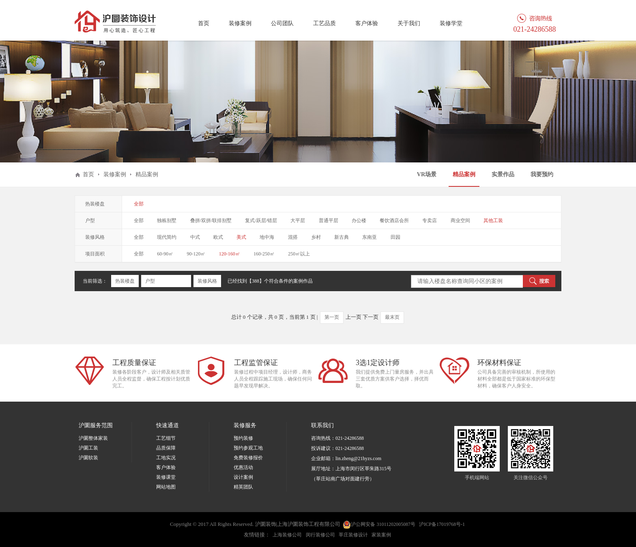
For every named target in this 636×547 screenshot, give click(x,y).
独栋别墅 (166, 220)
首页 (203, 23)
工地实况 (166, 458)
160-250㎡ (264, 254)
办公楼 (359, 220)
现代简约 (166, 237)
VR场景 (426, 174)
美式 (241, 237)
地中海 (267, 237)
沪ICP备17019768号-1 (442, 524)
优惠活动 (243, 467)
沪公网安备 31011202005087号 (379, 525)
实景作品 (503, 174)
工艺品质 (324, 23)
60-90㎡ (165, 254)
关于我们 (409, 23)
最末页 (392, 317)
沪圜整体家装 (93, 438)
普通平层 (328, 220)
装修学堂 (451, 23)
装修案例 (240, 23)
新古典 (341, 237)
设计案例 (243, 477)
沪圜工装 (88, 448)
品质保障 (166, 448)
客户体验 (366, 23)
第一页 (331, 317)
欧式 (218, 237)
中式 (195, 237)
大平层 (297, 220)
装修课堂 (166, 477)
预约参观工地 (248, 448)
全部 (139, 204)
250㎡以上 (299, 254)
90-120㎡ (196, 254)
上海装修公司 (287, 535)
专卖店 (429, 220)
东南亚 (369, 237)
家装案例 (381, 535)
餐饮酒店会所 (394, 220)
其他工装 (493, 220)
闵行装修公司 (320, 535)
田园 (395, 237)
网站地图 (166, 487)
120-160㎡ (229, 254)
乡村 (316, 237)
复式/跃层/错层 (261, 220)
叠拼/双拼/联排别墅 (211, 220)
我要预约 (542, 174)
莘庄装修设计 (353, 535)
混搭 (293, 237)
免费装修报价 (248, 458)
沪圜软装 (88, 458)
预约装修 (243, 438)
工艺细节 (166, 438)
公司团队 (282, 23)
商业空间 (460, 220)
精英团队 (243, 487)
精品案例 (464, 174)
